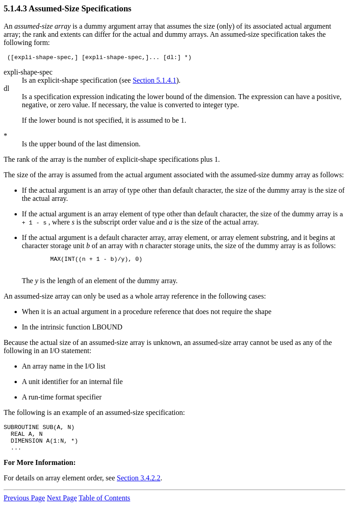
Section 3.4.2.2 (138, 487)
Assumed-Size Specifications (80, 8)
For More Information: (39, 472)
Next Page (62, 507)
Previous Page (24, 507)
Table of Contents (104, 507)
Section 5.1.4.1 (154, 81)
